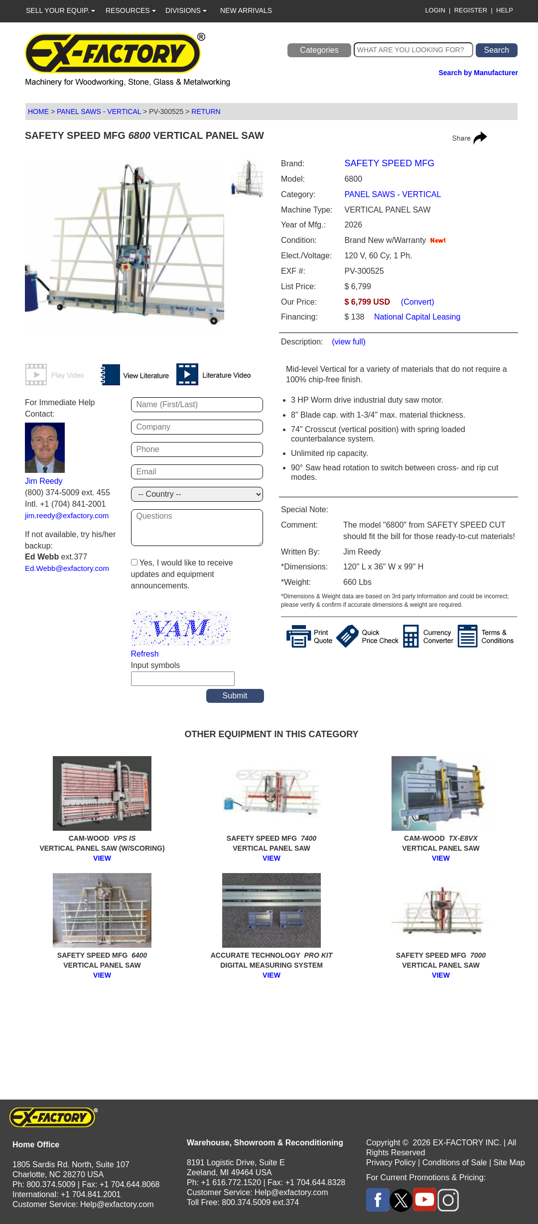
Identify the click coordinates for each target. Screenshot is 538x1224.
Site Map (509, 1162)
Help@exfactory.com (117, 1204)
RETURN (205, 111)
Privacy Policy (391, 1162)
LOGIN (435, 10)
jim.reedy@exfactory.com (67, 515)
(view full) (349, 341)
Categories (319, 50)
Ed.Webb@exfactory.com (67, 568)
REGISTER (470, 10)
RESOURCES (131, 10)
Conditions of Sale (454, 1162)
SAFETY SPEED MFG (389, 163)
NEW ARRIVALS (246, 10)
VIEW (102, 858)
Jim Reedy (44, 481)
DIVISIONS (186, 10)
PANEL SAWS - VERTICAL (99, 111)
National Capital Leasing (416, 317)
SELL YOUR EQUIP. (60, 10)
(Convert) (417, 302)
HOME (38, 111)
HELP (504, 10)
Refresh (145, 654)
